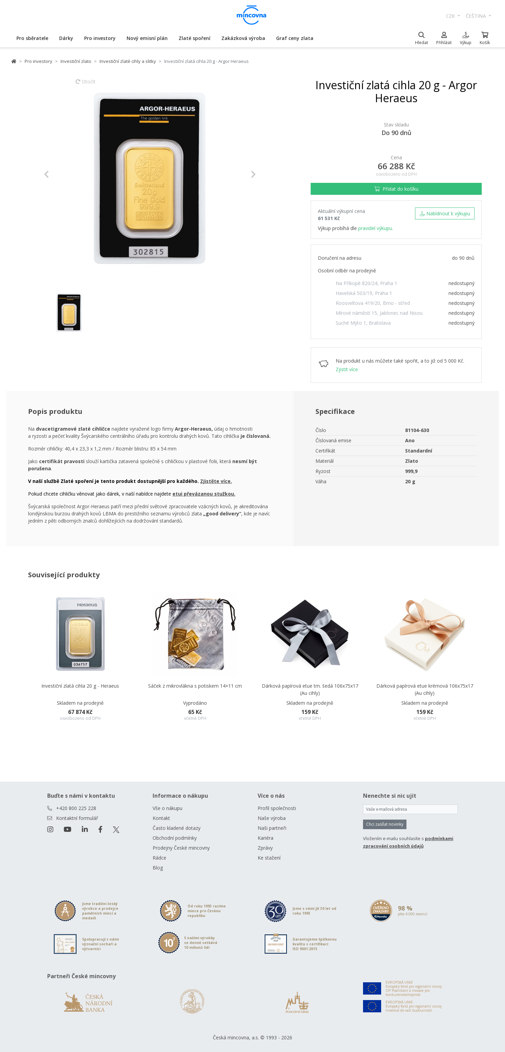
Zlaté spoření (194, 38)
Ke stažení (269, 857)
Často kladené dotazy (176, 828)
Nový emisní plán (147, 38)
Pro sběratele (32, 38)
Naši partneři (272, 828)
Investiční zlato (76, 61)
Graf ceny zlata (294, 38)
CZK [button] (451, 16)
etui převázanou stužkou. (203, 493)
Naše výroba (272, 818)
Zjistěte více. (216, 481)
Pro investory (100, 38)
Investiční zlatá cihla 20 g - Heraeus (80, 686)
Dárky (66, 38)
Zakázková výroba (243, 38)
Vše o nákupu (167, 808)
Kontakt (161, 818)
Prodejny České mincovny (181, 848)
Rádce (159, 857)
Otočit (85, 84)
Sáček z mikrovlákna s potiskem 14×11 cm (195, 686)
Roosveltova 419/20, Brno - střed (373, 303)
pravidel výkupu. (375, 228)
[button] (60, 174)
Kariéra (265, 838)
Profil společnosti (277, 808)
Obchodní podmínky (175, 838)
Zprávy (265, 848)
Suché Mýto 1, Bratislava (363, 323)
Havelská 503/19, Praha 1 (364, 293)
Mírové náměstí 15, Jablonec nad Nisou (379, 313)
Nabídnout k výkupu (444, 213)
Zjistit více (347, 369)
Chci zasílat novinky (384, 824)
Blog (158, 867)
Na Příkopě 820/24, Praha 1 (366, 283)
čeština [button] (476, 16)
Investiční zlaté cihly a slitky (128, 61)
